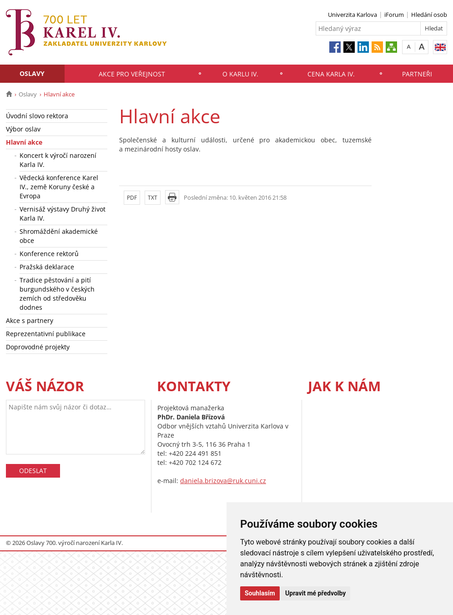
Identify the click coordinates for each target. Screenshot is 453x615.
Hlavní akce (24, 142)
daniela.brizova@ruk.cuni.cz (223, 480)
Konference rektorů (49, 253)
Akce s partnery (29, 320)
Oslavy (32, 73)
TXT (152, 198)
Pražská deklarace (47, 266)
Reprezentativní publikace (46, 333)
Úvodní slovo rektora (37, 115)
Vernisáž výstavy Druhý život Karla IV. (63, 213)
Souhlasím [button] (260, 593)
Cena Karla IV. (331, 74)
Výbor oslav (23, 129)
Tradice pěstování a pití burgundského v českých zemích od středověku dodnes (57, 294)
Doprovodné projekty (38, 347)
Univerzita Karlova (352, 14)
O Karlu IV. (240, 74)
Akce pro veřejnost (132, 74)
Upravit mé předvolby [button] (315, 593)
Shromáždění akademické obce (59, 236)
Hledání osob (429, 14)
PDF (132, 198)
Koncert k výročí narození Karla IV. (58, 160)
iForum (394, 14)
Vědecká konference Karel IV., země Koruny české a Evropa (59, 186)
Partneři (417, 74)
